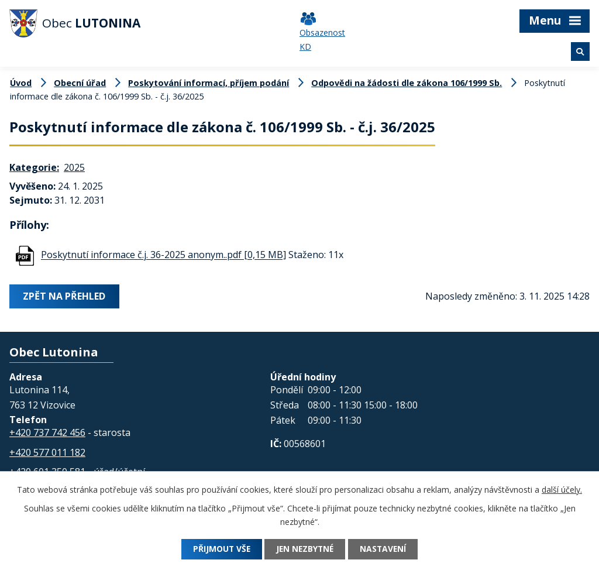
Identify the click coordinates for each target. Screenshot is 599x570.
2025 (74, 167)
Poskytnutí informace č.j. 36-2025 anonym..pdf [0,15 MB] (163, 255)
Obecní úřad (80, 82)
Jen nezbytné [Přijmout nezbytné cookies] (305, 549)
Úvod (21, 82)
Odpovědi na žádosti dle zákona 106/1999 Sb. (406, 82)
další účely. (562, 489)
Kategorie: (34, 167)
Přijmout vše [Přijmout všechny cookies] (219, 549)
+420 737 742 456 (47, 432)
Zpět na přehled (64, 296)
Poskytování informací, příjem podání (208, 82)
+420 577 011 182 (47, 451)
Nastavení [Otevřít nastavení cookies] (385, 549)
